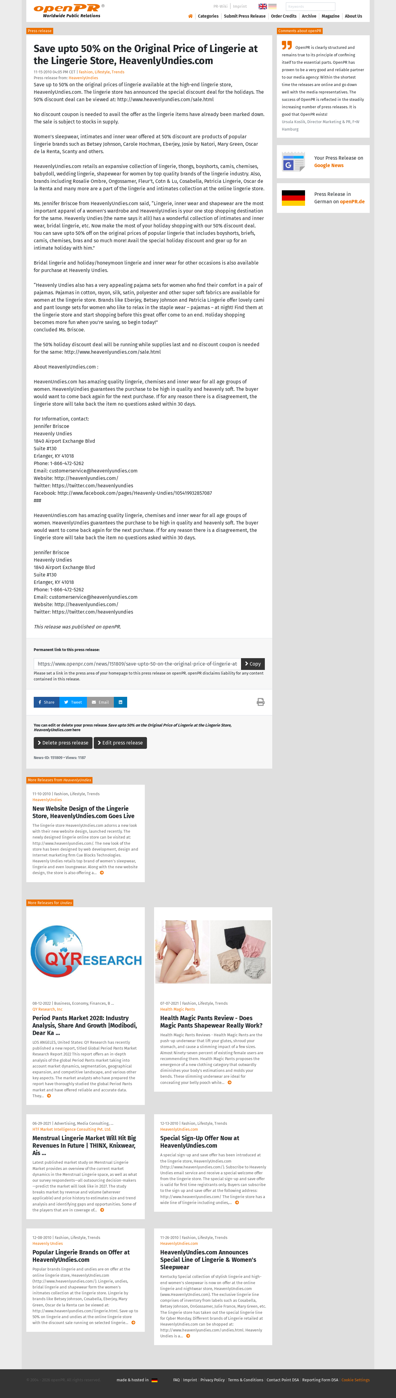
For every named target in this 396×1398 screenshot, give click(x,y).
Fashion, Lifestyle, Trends (101, 72)
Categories (208, 16)
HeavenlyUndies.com (179, 1129)
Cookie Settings (356, 1380)
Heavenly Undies (47, 1243)
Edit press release (120, 743)
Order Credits (284, 16)
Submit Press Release (245, 16)
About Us (353, 16)
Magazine (331, 16)
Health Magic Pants (177, 1009)
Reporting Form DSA (320, 1380)
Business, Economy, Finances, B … (84, 1003)
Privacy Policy (212, 1380)
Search (348, 6)
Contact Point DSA (283, 1380)
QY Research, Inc (47, 1009)
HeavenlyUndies (83, 78)
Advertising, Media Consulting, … (83, 1123)
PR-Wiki (220, 6)
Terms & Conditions (245, 1380)
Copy (253, 664)
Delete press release (63, 743)
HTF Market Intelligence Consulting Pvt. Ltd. (71, 1129)
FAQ (176, 1380)
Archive (309, 16)
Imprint (240, 6)
